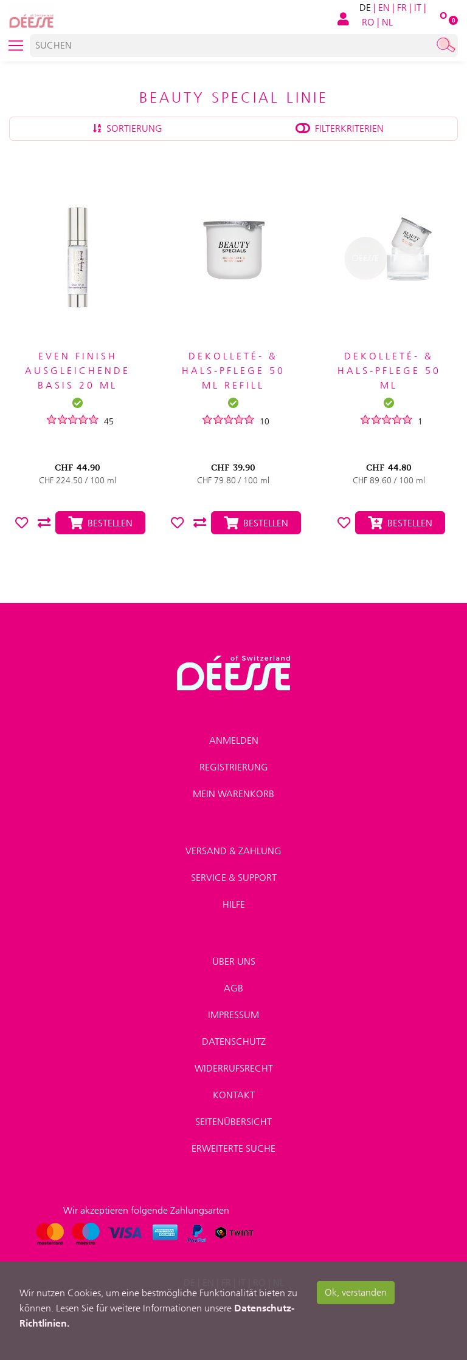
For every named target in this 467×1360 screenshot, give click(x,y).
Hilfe (234, 904)
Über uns (233, 961)
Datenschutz (234, 1041)
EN (384, 7)
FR (402, 7)
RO (368, 22)
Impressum (233, 1015)
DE (365, 7)
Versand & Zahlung (233, 851)
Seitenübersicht (233, 1121)
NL (387, 22)
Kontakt (234, 1095)
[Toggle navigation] (16, 45)
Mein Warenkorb (233, 794)
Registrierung (233, 767)
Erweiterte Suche (233, 1148)
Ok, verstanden (356, 1292)
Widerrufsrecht (234, 1068)
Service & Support (234, 877)
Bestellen (400, 523)
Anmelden (233, 740)
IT (417, 7)
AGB (233, 988)
